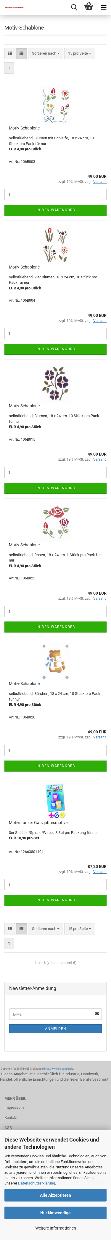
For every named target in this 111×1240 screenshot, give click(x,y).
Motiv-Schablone (24, 128)
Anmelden (55, 1029)
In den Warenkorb (55, 210)
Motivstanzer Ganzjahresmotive (38, 822)
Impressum (14, 1107)
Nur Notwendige (55, 1212)
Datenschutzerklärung (36, 1183)
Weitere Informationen (55, 1228)
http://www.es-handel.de (58, 1068)
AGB (8, 1127)
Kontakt (10, 1117)
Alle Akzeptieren (55, 1195)
